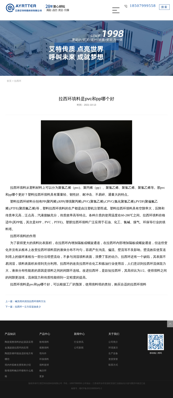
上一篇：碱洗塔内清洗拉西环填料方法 (25, 301)
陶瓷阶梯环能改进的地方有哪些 (19, 356)
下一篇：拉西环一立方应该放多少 (23, 306)
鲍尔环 (42, 370)
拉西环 (17, 81)
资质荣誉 (113, 359)
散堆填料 (44, 342)
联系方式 (113, 364)
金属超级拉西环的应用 (16, 347)
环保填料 (44, 359)
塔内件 (42, 353)
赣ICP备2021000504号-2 (90, 388)
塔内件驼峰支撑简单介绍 (18, 364)
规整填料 (44, 347)
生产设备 (113, 353)
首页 (9, 81)
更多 (41, 376)
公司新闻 (78, 347)
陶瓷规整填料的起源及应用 (19, 342)
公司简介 (113, 342)
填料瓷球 (44, 364)
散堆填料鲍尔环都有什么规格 (19, 373)
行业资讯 (78, 342)
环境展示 (113, 347)
